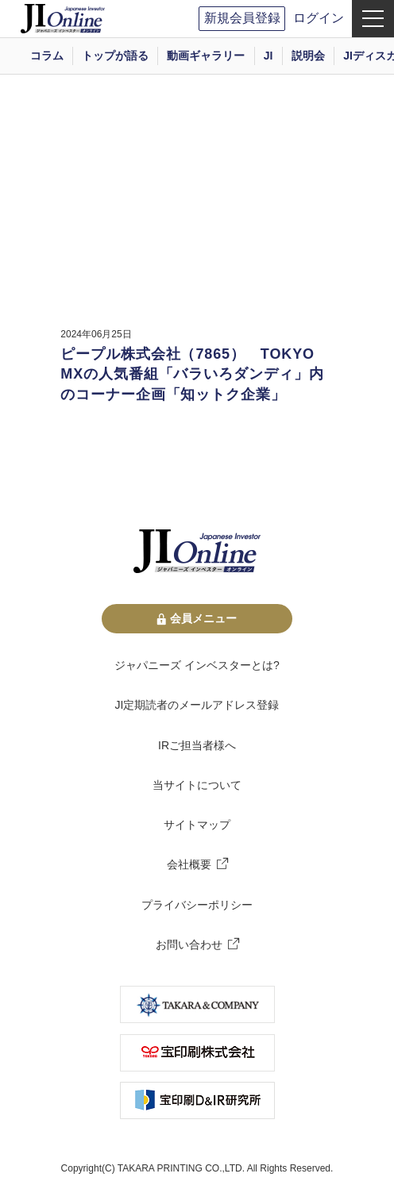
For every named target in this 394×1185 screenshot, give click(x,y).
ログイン (318, 18)
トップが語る (115, 55)
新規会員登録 (242, 18)
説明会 (308, 55)
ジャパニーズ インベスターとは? (197, 665)
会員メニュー (197, 618)
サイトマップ (197, 824)
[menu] (373, 18)
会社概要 (189, 864)
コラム (47, 55)
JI (268, 55)
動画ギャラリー (206, 55)
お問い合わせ (189, 944)
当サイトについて (197, 785)
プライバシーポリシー (197, 904)
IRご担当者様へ (197, 745)
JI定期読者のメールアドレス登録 (197, 704)
